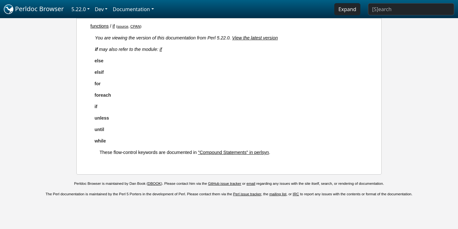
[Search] (411, 9)
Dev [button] (99, 9)
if (114, 26)
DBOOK (154, 183)
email (250, 183)
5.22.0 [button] (79, 9)
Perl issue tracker (247, 194)
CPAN (135, 26)
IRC (296, 194)
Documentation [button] (131, 9)
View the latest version (255, 37)
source (122, 26)
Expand (347, 9)
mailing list (278, 194)
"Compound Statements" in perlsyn (233, 152)
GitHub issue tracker (224, 183)
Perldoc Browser (34, 9)
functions (99, 26)
